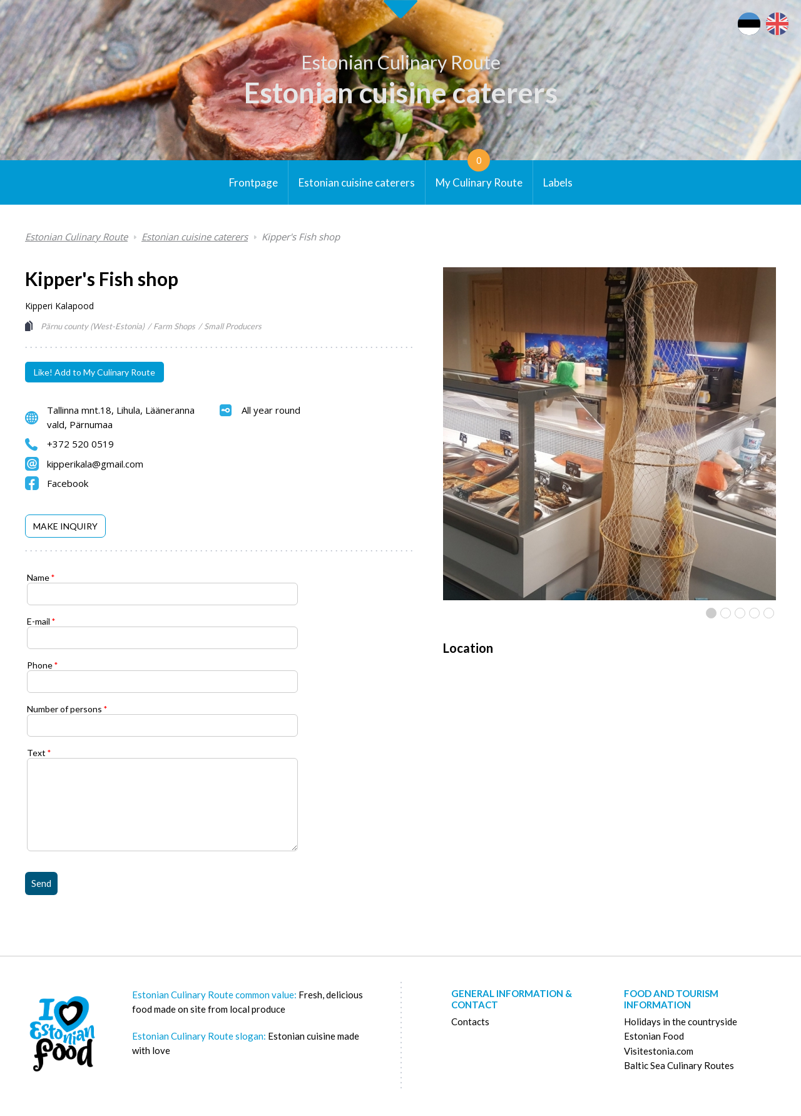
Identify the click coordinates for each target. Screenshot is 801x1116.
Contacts (470, 1021)
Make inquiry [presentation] (65, 526)
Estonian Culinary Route (401, 62)
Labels (558, 182)
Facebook (67, 483)
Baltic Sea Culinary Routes (679, 1065)
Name (38, 577)
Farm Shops (174, 326)
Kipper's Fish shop (301, 236)
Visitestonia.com (658, 1051)
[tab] (65, 526)
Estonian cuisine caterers (401, 93)
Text (36, 752)
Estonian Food (654, 1036)
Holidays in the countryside (680, 1021)
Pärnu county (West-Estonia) (93, 326)
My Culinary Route (479, 174)
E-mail (38, 621)
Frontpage (253, 182)
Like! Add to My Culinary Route (94, 372)
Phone (40, 665)
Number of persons (64, 709)
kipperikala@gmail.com (95, 464)
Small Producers (233, 326)
